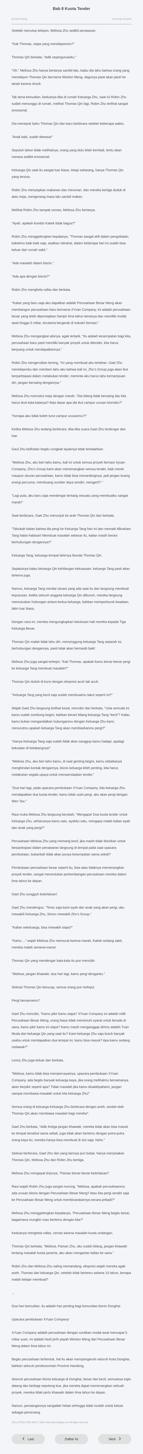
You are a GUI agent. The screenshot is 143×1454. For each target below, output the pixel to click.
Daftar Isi (71, 1439)
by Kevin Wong (19, 19)
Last (28, 1439)
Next (115, 1439)
